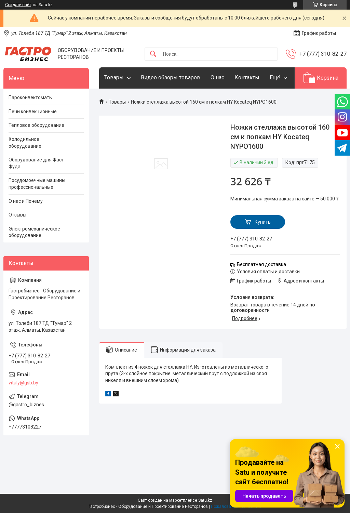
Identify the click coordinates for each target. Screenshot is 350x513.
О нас (217, 77)
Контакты (246, 77)
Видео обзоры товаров (170, 77)
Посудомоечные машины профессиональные (37, 183)
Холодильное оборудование (25, 142)
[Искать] (153, 54)
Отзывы (17, 215)
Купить (263, 222)
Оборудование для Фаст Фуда (36, 163)
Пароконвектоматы (31, 97)
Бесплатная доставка (261, 264)
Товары (114, 77)
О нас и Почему (26, 201)
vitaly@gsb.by (23, 382)
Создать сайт (18, 4)
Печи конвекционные (33, 111)
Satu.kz (205, 500)
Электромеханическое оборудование (34, 232)
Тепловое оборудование (36, 125)
